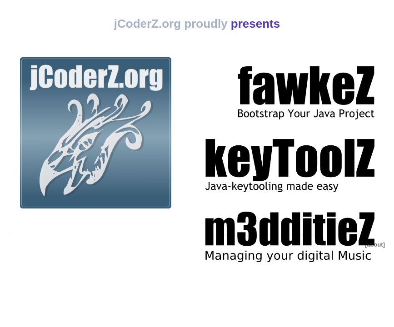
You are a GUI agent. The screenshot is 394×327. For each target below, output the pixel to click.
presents (255, 23)
